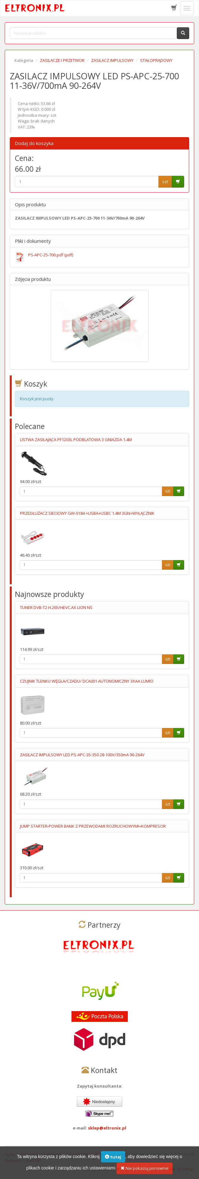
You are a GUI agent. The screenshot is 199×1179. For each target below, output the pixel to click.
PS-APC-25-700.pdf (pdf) (50, 255)
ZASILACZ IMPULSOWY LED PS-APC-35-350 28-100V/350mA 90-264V (82, 755)
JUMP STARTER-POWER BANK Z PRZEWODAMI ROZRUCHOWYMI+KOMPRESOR (93, 826)
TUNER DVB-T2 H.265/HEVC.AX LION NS (56, 607)
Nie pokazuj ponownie (145, 1173)
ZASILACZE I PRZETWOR (62, 60)
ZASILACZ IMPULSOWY (112, 60)
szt (165, 181)
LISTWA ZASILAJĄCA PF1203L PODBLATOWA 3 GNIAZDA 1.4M (76, 439)
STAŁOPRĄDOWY (156, 60)
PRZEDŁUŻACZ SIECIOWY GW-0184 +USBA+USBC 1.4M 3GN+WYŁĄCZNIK (87, 513)
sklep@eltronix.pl (107, 1128)
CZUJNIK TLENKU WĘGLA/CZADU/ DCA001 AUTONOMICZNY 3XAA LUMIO (86, 681)
